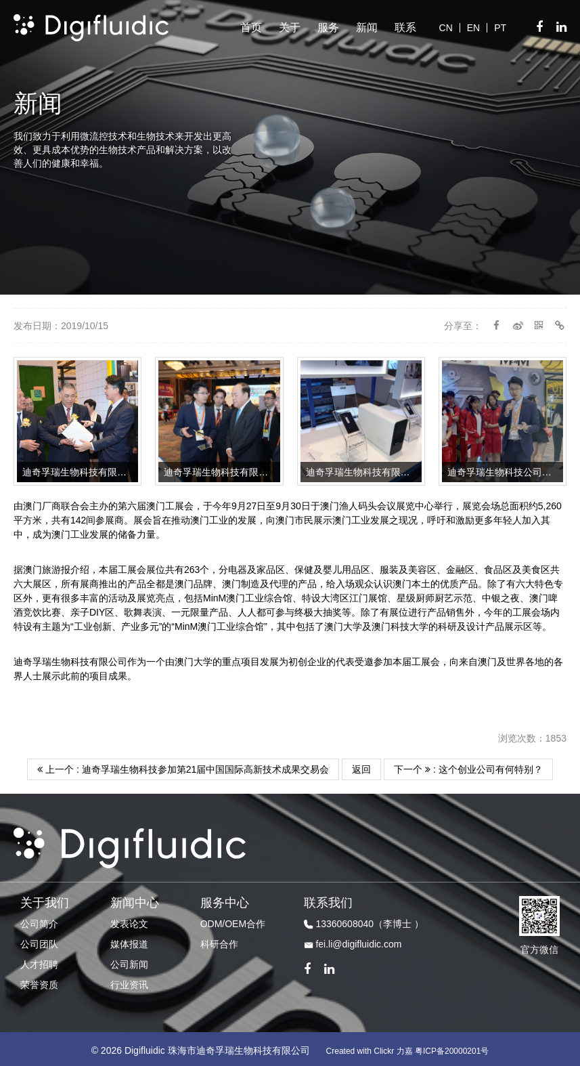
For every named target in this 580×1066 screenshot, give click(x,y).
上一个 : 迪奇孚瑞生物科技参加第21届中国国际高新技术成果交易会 (183, 766)
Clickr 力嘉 (393, 1047)
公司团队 (39, 940)
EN (473, 27)
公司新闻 (129, 961)
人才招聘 (39, 961)
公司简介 (39, 920)
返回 (361, 766)
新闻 (367, 27)
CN (446, 27)
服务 (328, 27)
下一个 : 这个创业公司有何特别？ (468, 766)
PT (500, 27)
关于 (289, 27)
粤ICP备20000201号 (452, 1047)
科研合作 (219, 940)
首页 (251, 27)
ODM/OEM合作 (232, 920)
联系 (405, 27)
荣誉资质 (39, 981)
